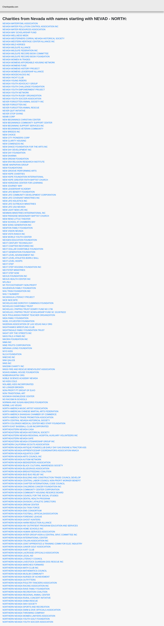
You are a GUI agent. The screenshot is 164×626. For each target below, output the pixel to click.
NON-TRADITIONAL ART (14, 393)
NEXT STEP (8, 264)
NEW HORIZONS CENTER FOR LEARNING (23, 183)
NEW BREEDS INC (11, 132)
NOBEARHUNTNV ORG (14, 375)
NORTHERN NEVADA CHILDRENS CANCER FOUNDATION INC (32, 487)
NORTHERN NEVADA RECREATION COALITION (25, 592)
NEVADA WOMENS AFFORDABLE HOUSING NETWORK (29, 63)
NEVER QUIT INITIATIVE (14, 111)
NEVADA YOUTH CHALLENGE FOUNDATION (23, 87)
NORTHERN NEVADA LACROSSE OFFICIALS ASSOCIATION (31, 553)
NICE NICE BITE (10, 300)
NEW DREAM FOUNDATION (16, 159)
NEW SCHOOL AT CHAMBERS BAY (19, 222)
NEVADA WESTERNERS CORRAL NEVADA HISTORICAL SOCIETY (34, 38)
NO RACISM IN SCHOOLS (15, 399)
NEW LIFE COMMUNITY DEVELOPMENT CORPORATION (29, 195)
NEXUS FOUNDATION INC (15, 276)
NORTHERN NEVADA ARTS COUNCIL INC (22, 456)
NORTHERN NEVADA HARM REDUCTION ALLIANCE (27, 523)
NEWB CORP (9, 117)
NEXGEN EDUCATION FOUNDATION (20, 240)
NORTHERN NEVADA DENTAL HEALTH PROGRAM (26, 499)
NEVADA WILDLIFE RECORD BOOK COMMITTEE (26, 54)
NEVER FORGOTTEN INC (15, 105)
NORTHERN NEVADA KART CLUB (18, 550)
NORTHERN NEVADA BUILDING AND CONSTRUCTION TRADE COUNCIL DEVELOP (42, 478)
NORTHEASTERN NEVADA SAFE (18, 438)
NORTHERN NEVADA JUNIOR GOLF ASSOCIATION (26, 547)
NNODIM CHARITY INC (13, 366)
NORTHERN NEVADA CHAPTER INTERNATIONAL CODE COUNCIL (34, 484)
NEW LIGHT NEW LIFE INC (15, 210)
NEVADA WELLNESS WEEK (16, 35)
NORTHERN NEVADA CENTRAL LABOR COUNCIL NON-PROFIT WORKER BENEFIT (42, 481)
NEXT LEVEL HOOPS (12, 261)
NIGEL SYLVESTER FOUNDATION (18, 321)
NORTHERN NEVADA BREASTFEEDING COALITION (27, 472)
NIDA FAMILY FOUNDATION (15, 318)
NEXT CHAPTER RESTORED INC (18, 246)
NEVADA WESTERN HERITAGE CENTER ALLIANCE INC (29, 41)
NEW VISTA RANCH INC (14, 234)
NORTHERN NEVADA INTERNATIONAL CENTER (25, 538)
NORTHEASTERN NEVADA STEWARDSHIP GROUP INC (29, 441)
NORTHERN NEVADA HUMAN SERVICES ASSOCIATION (29, 532)
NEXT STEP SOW (11, 273)
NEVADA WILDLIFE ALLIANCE (17, 47)
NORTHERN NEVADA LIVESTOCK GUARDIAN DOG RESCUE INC (33, 562)
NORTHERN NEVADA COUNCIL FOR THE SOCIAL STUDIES (30, 496)
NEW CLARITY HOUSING (14, 141)
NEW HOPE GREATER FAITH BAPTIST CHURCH (25, 180)
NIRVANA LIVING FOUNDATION (17, 348)
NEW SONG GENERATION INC (17, 225)
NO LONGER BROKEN (13, 387)
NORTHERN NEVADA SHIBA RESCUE (20, 601)
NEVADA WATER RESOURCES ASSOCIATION (24, 29)
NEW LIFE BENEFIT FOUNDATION (19, 192)
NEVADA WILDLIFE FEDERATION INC (20, 50)
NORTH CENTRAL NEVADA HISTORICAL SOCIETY (26, 420)
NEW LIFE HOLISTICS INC (15, 201)
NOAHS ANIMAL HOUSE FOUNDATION (21, 372)
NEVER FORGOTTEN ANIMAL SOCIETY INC (23, 102)
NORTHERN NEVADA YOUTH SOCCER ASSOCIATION (28, 622)
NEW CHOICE (9, 135)
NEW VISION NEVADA (13, 231)
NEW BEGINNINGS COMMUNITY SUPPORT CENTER (27, 123)
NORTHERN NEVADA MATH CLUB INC (20, 568)
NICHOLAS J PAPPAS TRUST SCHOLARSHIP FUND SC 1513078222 (34, 312)
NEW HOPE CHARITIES (14, 174)
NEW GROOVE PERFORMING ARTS (20, 171)
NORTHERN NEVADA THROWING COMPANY (24, 613)
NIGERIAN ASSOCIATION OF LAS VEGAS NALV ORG (27, 324)
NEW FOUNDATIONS (12, 168)
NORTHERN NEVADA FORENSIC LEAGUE (22, 517)
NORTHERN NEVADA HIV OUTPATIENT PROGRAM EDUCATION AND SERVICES (40, 526)
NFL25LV (7, 282)
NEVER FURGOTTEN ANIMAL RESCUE (21, 108)
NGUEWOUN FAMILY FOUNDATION (19, 288)
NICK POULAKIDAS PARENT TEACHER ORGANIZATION (29, 315)
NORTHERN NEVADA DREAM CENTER (21, 505)
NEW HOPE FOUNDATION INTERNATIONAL (23, 177)
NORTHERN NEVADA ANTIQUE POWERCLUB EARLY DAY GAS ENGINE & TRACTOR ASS (44, 447)
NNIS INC (7, 363)
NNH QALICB (9, 360)
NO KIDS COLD (10, 381)
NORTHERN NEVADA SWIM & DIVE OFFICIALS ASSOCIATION (32, 610)
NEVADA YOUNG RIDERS (15, 81)
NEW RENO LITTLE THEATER (17, 219)
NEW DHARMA (10, 156)
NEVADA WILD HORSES (14, 44)
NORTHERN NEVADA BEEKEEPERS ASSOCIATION (26, 462)
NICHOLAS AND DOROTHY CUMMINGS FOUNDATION (28, 303)
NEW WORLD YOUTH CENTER (17, 237)
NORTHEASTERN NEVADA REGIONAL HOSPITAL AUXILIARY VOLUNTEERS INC (40, 435)
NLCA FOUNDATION (12, 354)
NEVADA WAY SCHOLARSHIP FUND (19, 32)
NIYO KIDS (8, 351)
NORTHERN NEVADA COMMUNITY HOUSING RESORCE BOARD (33, 493)
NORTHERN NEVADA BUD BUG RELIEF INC (23, 475)
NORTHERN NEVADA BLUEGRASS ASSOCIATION (26, 468)
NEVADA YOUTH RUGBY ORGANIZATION (22, 96)
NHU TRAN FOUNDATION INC (17, 291)
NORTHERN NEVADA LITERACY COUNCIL (22, 559)
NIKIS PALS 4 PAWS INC (14, 336)
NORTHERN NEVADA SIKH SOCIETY (20, 604)
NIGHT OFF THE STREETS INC (17, 333)
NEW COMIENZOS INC (13, 144)
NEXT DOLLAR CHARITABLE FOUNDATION (23, 249)
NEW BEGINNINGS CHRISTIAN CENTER (22, 120)
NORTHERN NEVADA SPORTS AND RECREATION (26, 607)
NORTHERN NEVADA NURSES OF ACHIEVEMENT (26, 577)
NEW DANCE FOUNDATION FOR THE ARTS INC (25, 147)
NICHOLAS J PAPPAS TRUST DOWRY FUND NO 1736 (28, 309)
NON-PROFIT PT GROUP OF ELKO (19, 390)
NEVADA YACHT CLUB (13, 78)
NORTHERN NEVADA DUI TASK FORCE (21, 508)
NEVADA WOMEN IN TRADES (16, 60)
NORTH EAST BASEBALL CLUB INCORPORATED (26, 426)
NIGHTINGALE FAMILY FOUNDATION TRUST (24, 330)
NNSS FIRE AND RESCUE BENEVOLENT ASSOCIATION (29, 369)
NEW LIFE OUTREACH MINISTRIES (19, 204)
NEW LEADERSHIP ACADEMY (17, 189)
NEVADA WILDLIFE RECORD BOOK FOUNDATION (26, 57)
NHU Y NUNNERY (11, 294)
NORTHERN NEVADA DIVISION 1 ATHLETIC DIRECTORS (29, 502)
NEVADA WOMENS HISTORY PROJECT (21, 69)
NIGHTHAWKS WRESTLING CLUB (19, 327)
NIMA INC (7, 342)
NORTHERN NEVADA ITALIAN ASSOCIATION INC (25, 541)
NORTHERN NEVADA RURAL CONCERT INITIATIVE (27, 598)
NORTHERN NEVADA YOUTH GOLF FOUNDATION (26, 619)
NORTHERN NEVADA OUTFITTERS (19, 580)
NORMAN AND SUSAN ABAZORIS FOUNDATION (25, 402)
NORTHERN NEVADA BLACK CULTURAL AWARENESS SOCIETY (33, 465)
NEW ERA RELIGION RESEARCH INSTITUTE (24, 162)
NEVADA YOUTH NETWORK (16, 93)
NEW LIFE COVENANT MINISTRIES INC (21, 198)
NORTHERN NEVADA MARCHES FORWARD (23, 565)
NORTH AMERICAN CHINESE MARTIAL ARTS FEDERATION (30, 411)
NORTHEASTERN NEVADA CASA (18, 429)
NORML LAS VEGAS (12, 405)
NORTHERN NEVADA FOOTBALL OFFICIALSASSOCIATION (30, 514)
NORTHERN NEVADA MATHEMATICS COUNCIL (25, 571)
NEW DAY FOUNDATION (14, 153)
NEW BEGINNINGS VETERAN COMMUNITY (23, 129)
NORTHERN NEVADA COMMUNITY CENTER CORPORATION (31, 490)
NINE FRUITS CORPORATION (17, 345)
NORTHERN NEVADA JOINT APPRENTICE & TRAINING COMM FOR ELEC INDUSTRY (42, 544)
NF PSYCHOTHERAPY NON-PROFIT (20, 285)
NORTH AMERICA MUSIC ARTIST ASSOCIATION (25, 408)
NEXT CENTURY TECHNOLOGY (18, 243)
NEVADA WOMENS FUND (15, 66)
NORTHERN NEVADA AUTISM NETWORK (22, 459)
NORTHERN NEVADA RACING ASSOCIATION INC (26, 586)
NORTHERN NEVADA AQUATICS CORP (21, 453)
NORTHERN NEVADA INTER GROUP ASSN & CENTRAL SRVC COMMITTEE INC (40, 535)
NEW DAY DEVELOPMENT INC (17, 150)
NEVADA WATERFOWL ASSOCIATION (20, 23)
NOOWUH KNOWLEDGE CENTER (18, 396)
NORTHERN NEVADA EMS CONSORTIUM (22, 511)
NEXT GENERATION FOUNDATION (19, 252)
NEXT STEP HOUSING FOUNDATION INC (22, 267)
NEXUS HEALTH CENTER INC (17, 279)
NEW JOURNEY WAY (12, 186)
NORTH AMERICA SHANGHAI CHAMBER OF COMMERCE (30, 414)
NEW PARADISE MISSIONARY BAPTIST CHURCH (26, 216)
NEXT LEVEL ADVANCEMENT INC (18, 255)
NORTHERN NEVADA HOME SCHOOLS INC (23, 529)
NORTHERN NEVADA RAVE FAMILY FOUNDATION (26, 589)
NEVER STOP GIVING (13, 114)
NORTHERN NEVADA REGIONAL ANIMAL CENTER (26, 595)
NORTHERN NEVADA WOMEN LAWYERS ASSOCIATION (29, 616)
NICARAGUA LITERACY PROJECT (19, 297)
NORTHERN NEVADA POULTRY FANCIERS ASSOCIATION (30, 583)
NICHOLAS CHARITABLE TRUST (18, 306)
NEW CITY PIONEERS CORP (16, 138)
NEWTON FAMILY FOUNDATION (18, 228)
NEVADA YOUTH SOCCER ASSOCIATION (22, 99)
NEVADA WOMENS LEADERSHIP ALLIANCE (23, 72)
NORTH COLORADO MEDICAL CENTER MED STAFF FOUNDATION (34, 423)
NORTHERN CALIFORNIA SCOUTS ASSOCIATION (26, 444)
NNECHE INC (9, 357)
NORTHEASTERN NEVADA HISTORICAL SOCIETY (26, 432)
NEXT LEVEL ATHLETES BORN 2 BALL (21, 258)
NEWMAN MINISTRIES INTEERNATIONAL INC (24, 213)
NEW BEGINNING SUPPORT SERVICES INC (23, 126)
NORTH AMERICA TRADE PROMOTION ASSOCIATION (28, 417)
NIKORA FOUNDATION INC (15, 339)
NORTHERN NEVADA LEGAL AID (18, 556)
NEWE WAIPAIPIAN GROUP (16, 165)
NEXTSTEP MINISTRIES (14, 270)
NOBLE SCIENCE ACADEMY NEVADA (20, 378)
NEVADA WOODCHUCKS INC (16, 75)
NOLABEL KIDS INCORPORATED (18, 384)
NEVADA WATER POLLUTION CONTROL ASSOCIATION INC (30, 26)
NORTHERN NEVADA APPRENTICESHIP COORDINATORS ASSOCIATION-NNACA (41, 450)
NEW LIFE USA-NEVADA (14, 207)
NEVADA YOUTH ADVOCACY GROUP (20, 84)
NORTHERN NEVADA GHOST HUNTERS (21, 520)
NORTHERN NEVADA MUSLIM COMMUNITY (23, 574)
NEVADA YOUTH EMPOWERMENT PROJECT (24, 90)
